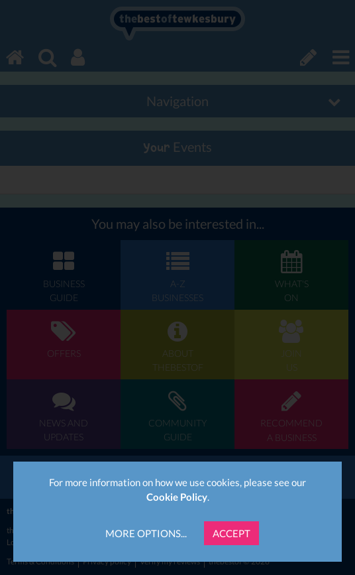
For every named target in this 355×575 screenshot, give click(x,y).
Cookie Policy (176, 497)
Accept (231, 533)
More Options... (146, 533)
